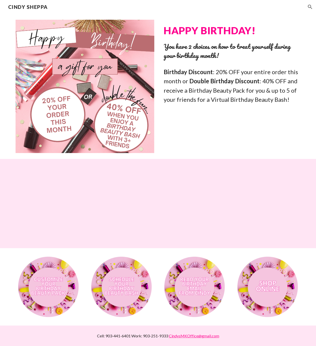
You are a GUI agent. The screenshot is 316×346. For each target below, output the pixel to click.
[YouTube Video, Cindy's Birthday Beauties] (158, 203)
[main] (231, 42)
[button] (310, 7)
